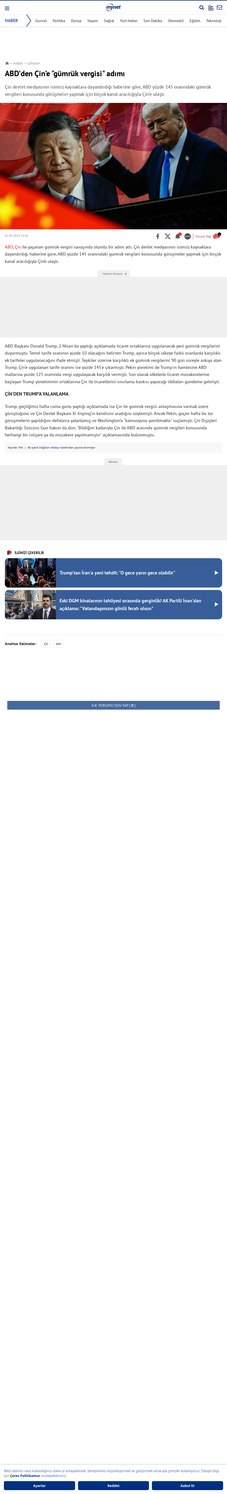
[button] (7, 8)
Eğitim (195, 20)
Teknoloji (213, 20)
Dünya (76, 20)
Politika (59, 20)
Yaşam (92, 20)
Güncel (41, 20)
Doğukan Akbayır (49, 447)
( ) (113, 705)
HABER (11, 20)
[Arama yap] (201, 7)
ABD (9, 247)
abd (58, 644)
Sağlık (109, 20)
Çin (18, 247)
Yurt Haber (129, 20)
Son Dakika (152, 20)
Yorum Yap (207, 236)
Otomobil (176, 20)
